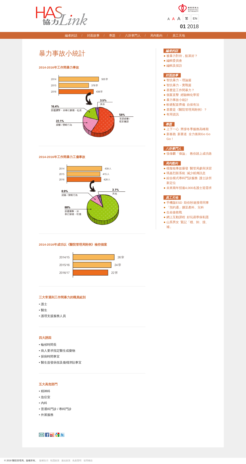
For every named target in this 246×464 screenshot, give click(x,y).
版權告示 (43, 460)
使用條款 (88, 460)
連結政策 (66, 460)
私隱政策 (54, 460)
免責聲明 (76, 460)
